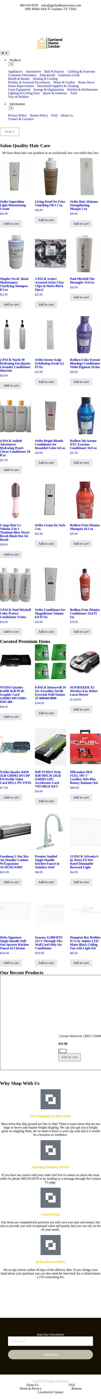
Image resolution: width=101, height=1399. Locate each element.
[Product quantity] (41, 1051)
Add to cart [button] (11, 223)
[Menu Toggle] (4, 53)
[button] (50, 1072)
